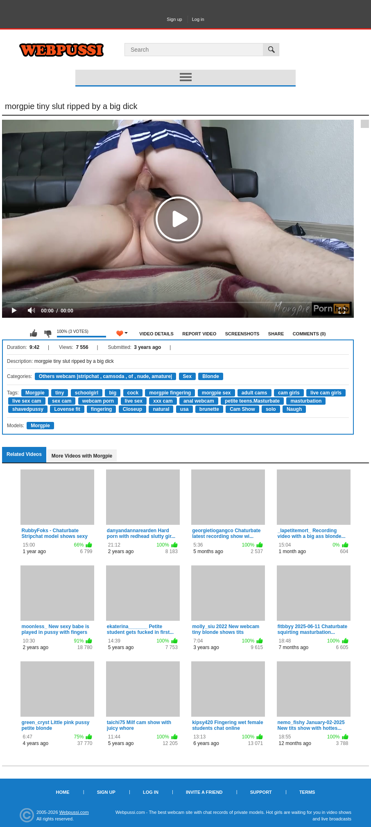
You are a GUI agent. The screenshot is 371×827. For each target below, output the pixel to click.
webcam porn (98, 401)
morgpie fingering (170, 393)
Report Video (199, 333)
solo (271, 409)
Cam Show (242, 409)
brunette (209, 409)
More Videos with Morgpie (82, 456)
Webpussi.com (74, 812)
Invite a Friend (204, 792)
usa (184, 409)
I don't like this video (47, 333)
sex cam (61, 401)
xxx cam (162, 401)
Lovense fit (67, 409)
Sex (187, 376)
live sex (134, 401)
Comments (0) (309, 333)
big (112, 393)
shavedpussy (27, 409)
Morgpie (35, 393)
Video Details (156, 333)
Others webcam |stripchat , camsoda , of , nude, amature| (105, 376)
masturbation (305, 401)
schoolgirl (86, 393)
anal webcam (198, 401)
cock (132, 393)
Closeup (132, 409)
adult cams (254, 393)
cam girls (289, 393)
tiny (59, 393)
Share (276, 333)
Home (63, 792)
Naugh (294, 409)
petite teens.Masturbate (252, 401)
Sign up (174, 19)
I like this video (34, 333)
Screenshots (242, 333)
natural (161, 409)
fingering (101, 409)
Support (261, 792)
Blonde (210, 376)
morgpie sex (216, 393)
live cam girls (326, 393)
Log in (198, 19)
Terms (307, 792)
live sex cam (26, 401)
